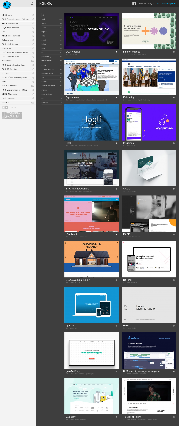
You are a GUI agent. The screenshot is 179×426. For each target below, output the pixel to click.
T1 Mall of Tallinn (132, 417)
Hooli (68, 143)
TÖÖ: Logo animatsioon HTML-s (14, 90)
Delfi (4, 82)
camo (134, 191)
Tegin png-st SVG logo (10, 28)
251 (33, 61)
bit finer (134, 282)
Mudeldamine (7, 61)
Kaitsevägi (128, 97)
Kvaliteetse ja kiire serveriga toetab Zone (12, 115)
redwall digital (79, 100)
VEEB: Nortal (7, 15)
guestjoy (83, 419)
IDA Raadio (72, 234)
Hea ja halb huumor (9, 86)
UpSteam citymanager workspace (141, 371)
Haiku (126, 325)
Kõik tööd (46, 3)
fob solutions (83, 145)
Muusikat (5, 102)
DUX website (10, 23)
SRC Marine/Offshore (77, 188)
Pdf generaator (7, 40)
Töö (3, 32)
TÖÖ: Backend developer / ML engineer (17, 19)
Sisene (32, 3)
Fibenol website (11, 36)
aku (76, 282)
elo (80, 282)
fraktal (134, 237)
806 (33, 86)
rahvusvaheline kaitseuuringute (97, 100)
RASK (126, 234)
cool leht (5, 73)
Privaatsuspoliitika (169, 4)
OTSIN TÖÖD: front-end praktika (14, 78)
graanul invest (141, 54)
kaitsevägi (146, 100)
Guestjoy (70, 417)
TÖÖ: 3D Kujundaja (9, 69)
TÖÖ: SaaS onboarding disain (13, 65)
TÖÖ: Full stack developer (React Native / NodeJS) (19, 53)
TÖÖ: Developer (8, 98)
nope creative (79, 374)
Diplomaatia (9, 94)
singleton (143, 374)
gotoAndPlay (73, 371)
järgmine (6, 107)
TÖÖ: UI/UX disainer (10, 44)
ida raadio (83, 237)
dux (76, 54)
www (76, 237)
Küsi (157, 4)
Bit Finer (127, 280)
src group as (87, 191)
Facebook (134, 3)
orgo (80, 191)
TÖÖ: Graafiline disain (10, 57)
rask (139, 237)
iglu (76, 328)
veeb (72, 54)
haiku (134, 328)
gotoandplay (90, 374)
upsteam (135, 374)
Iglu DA (70, 325)
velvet (77, 419)
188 (33, 102)
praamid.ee (6, 48)
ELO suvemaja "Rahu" (78, 280)
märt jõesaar (93, 145)
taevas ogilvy (152, 419)
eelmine (3, 107)
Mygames (128, 143)
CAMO (126, 188)
